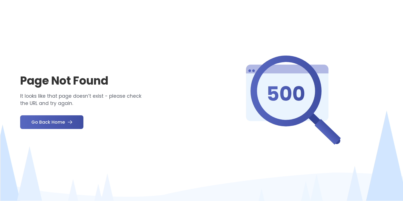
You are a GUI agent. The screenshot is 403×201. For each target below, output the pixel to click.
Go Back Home (51, 122)
